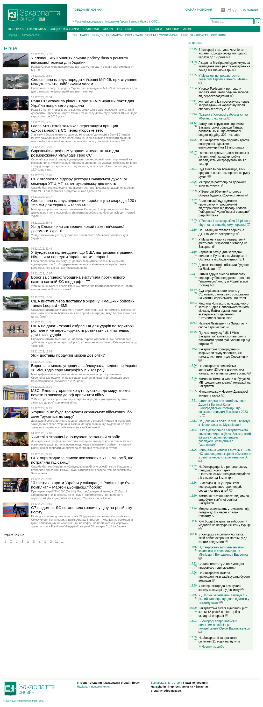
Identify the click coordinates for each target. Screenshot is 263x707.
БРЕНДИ (97, 35)
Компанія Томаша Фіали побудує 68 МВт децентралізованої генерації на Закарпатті (224, 382)
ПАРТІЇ (84, 35)
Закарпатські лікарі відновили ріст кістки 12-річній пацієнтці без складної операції (222, 612)
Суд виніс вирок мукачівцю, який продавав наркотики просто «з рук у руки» (224, 173)
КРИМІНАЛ (91, 29)
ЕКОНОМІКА (36, 29)
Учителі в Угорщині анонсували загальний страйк (75, 437)
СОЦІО (54, 29)
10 (56, 541)
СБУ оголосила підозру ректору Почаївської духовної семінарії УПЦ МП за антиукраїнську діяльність (79, 181)
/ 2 (195, 104)
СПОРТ (108, 29)
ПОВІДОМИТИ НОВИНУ (87, 9)
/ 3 (195, 293)
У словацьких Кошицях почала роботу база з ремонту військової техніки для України (79, 60)
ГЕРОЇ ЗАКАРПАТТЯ (194, 35)
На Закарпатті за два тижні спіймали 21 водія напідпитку (219, 639)
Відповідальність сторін (166, 682)
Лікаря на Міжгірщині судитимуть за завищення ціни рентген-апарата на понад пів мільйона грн (224, 66)
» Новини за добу (211, 646)
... (62, 541)
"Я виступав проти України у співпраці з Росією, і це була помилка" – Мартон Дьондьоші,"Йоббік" (82, 484)
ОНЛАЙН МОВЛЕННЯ (198, 9)
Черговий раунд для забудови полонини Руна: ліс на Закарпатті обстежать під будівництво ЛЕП (222, 255)
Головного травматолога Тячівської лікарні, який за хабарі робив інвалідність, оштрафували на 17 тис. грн (223, 158)
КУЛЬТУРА (71, 29)
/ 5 (195, 549)
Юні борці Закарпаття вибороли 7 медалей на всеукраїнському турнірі (224, 525)
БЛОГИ (156, 29)
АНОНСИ (173, 29)
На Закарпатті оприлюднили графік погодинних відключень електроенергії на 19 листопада (224, 143)
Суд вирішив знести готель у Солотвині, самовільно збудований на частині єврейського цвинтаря (223, 294)
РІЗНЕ (130, 29)
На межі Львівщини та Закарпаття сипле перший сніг (222, 325)
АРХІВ (187, 29)
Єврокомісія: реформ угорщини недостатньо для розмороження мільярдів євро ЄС (75, 153)
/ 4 (195, 469)
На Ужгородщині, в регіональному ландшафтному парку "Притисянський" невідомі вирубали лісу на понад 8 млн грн (224, 472)
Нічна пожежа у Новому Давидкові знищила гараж (223, 393)
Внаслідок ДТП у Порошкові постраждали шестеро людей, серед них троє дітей (220, 486)
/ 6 (195, 203)
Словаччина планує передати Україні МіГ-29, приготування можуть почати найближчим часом (84, 81)
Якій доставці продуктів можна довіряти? (68, 355)
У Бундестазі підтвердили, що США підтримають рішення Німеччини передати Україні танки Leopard (82, 254)
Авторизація (250, 9)
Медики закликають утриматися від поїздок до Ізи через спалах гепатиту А (223, 512)
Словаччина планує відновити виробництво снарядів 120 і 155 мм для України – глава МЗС (83, 202)
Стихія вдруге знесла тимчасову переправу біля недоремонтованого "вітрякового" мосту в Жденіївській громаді (224, 279)
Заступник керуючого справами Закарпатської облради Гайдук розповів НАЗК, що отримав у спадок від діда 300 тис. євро (221, 129)
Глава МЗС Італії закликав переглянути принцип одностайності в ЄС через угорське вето (74, 128)
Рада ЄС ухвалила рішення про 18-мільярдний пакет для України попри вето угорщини (82, 103)
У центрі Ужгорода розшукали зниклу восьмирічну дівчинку (221, 588)
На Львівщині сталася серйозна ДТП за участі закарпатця (221, 232)
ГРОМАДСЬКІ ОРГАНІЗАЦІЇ (124, 35)
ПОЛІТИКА (16, 29)
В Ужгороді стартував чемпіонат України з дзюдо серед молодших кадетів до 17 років (222, 53)
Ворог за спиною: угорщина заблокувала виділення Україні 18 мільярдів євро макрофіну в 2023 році (84, 367)
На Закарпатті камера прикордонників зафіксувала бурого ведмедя (224, 576)
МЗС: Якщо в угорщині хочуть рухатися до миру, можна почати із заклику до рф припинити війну (81, 392)
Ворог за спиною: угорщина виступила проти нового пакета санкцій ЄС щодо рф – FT (78, 279)
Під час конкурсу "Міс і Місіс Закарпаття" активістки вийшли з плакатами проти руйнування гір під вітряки (224, 338)
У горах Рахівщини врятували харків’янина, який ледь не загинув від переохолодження (223, 92)
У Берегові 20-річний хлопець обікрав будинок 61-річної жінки (223, 193)
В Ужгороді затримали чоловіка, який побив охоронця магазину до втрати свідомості (222, 538)
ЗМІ (75, 35)
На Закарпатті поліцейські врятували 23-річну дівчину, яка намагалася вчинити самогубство (224, 369)
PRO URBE (218, 35)
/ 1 (195, 65)
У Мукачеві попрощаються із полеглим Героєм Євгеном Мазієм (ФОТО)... (116, 21)
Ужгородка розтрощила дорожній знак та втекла (222, 184)
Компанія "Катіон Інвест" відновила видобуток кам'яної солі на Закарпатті (223, 499)
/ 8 (195, 126)
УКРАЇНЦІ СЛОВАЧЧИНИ (162, 35)
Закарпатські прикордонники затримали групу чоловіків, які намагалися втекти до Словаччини (223, 355)
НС (119, 29)
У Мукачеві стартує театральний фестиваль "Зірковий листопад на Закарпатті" (222, 243)
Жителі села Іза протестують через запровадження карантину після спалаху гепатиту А (223, 105)
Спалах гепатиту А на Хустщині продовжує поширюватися (221, 565)
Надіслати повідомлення (93, 686)
